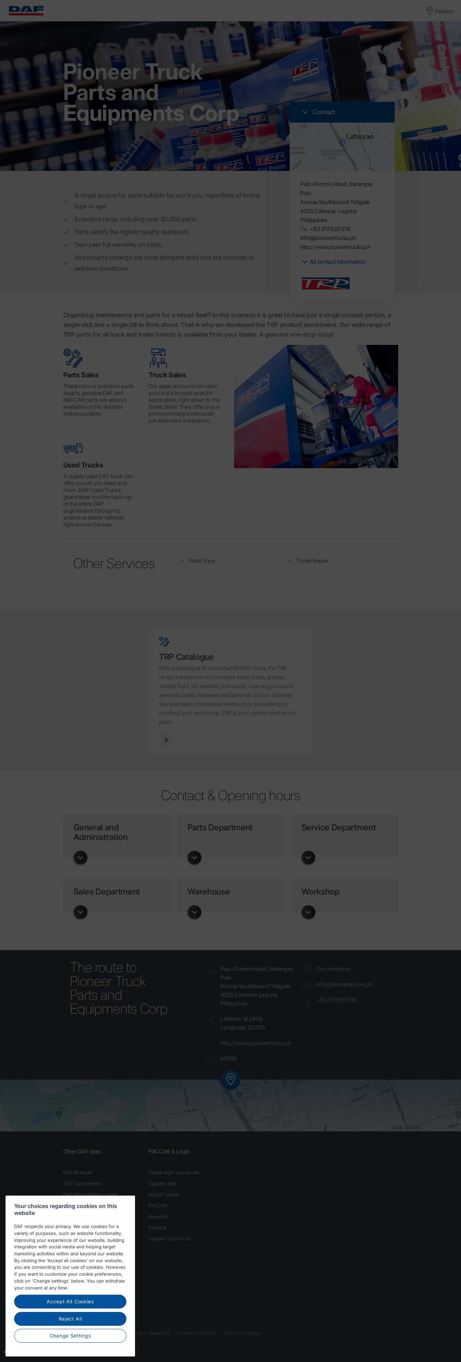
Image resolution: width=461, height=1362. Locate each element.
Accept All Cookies (70, 1309)
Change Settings (70, 1343)
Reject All (70, 1327)
